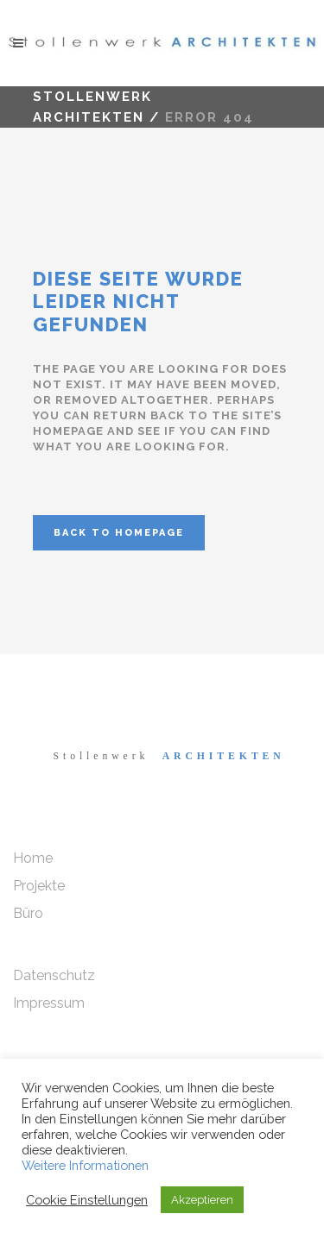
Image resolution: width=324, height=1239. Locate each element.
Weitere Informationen (85, 1165)
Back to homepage (119, 532)
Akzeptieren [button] (202, 1199)
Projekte (39, 885)
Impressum (49, 1003)
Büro (28, 913)
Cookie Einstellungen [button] (87, 1199)
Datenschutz (54, 975)
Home (33, 858)
